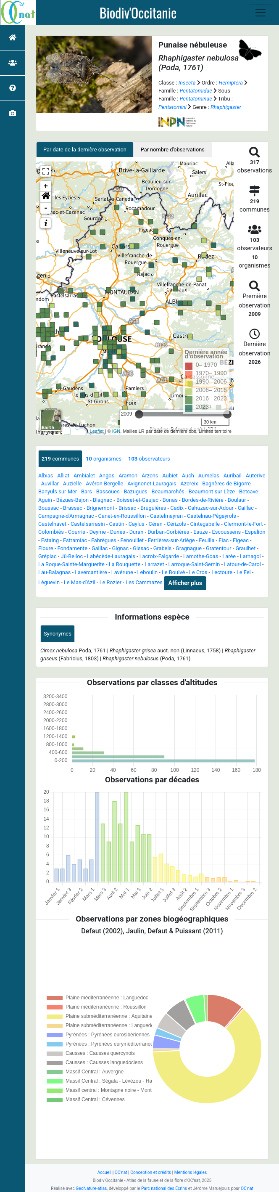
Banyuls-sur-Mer (57, 491)
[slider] (139, 414)
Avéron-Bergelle (104, 483)
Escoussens (226, 532)
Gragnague (189, 548)
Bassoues (108, 491)
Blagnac (102, 500)
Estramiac (75, 540)
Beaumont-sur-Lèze (212, 491)
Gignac (120, 548)
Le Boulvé (173, 572)
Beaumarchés (168, 491)
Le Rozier (111, 583)
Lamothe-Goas (200, 556)
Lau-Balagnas (54, 572)
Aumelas (208, 475)
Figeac (241, 540)
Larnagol (250, 556)
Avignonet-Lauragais (151, 483)
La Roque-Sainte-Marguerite (71, 564)
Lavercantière (91, 572)
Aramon (127, 475)
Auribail (233, 475)
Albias (45, 475)
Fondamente (72, 548)
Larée (229, 556)
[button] (45, 197)
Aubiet (170, 475)
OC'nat (121, 1172)
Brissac (127, 508)
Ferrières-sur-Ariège (171, 540)
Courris (76, 532)
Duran (136, 532)
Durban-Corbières (168, 532)
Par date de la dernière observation (84, 149)
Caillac (246, 508)
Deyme (97, 532)
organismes (103, 459)
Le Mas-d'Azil (79, 583)
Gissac (141, 548)
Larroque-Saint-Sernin (194, 564)
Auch (188, 475)
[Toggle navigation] (260, 12)
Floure (45, 548)
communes (60, 459)
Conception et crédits (150, 1172)
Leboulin (147, 572)
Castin (116, 524)
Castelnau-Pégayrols (211, 516)
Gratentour (219, 548)
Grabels (162, 548)
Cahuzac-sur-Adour (211, 508)
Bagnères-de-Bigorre (226, 483)
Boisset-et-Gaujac (137, 500)
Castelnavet (52, 524)
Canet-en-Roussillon (122, 516)
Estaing (50, 540)
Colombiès (51, 532)
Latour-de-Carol (242, 564)
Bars (86, 491)
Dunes (117, 532)
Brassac (72, 508)
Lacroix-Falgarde (159, 556)
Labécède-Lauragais (111, 556)
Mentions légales (190, 1172)
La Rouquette (125, 564)
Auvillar (50, 483)
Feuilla (206, 540)
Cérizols (176, 524)
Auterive (256, 475)
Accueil (104, 1172)
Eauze (200, 532)
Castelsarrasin (88, 524)
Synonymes (57, 633)
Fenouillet (132, 540)
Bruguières (153, 508)
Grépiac (47, 556)
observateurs (149, 459)
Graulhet (245, 548)
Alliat (63, 475)
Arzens (150, 475)
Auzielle (72, 483)
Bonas (170, 500)
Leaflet (97, 431)
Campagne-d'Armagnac (66, 516)
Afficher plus (185, 583)
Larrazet (154, 564)
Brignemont (100, 508)
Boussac (48, 508)
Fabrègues (103, 540)
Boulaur (237, 500)
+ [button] (46, 186)
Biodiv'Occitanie (138, 12)
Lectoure (221, 572)
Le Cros (198, 572)
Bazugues (135, 491)
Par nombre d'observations (173, 149)
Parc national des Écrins (164, 1188)
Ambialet (84, 475)
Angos (107, 475)
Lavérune (122, 572)
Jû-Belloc (72, 556)
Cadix (177, 508)
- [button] (46, 208)
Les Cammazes (144, 583)
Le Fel (244, 572)
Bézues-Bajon (72, 500)
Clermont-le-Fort (243, 524)
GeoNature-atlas (91, 1188)
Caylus (137, 524)
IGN (116, 431)
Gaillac (100, 548)
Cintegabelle (205, 524)
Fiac (223, 540)
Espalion (255, 532)
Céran (156, 524)
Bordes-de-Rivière (203, 500)
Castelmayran (166, 516)
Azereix (189, 483)
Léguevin (49, 583)
